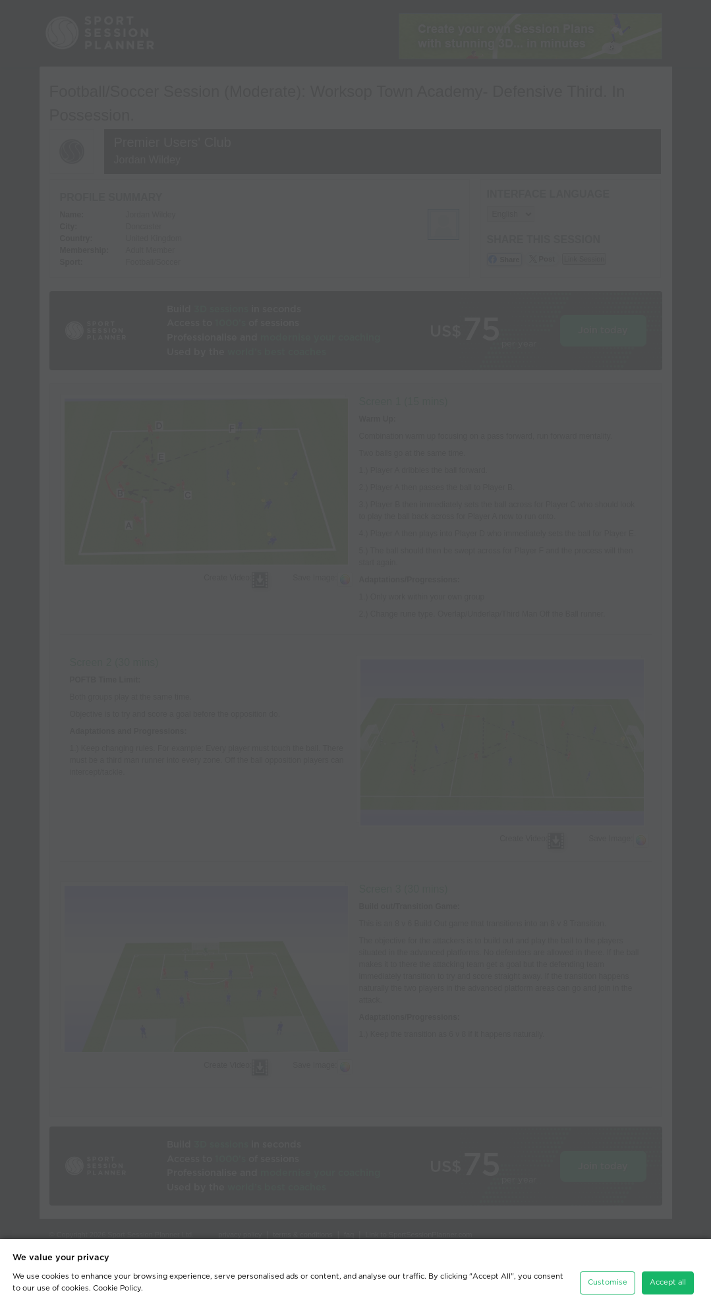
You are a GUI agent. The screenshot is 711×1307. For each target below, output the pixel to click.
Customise (607, 1282)
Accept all (668, 1282)
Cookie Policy (117, 1288)
